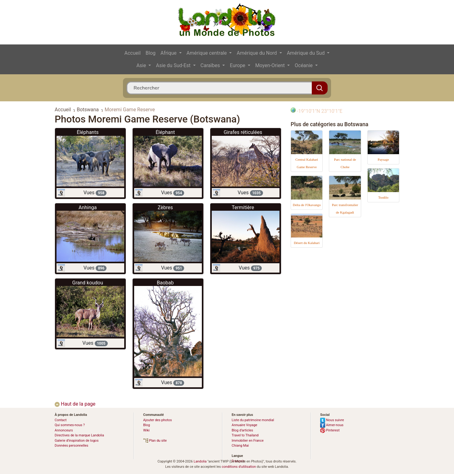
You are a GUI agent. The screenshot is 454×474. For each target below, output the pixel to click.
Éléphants (87, 132)
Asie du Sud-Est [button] (174, 65)
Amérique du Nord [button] (257, 53)
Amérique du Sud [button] (306, 53)
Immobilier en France (248, 441)
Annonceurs (64, 430)
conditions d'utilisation (239, 467)
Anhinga (88, 207)
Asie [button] (141, 65)
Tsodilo (383, 197)
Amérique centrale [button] (207, 53)
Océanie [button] (304, 65)
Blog (151, 53)
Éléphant (165, 132)
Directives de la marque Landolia (79, 435)
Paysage (383, 159)
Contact (60, 420)
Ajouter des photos (157, 420)
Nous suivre (332, 420)
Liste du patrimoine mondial (253, 420)
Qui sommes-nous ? (70, 425)
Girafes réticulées (243, 132)
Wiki (146, 430)
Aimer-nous (331, 425)
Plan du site (155, 441)
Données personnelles (71, 446)
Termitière (243, 207)
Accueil (133, 53)
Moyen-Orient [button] (270, 65)
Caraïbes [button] (211, 65)
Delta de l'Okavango (307, 205)
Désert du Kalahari (307, 243)
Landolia (200, 461)
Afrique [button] (169, 53)
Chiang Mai (240, 446)
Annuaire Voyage (244, 425)
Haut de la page (75, 404)
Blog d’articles (242, 430)
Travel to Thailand (245, 435)
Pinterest (330, 430)
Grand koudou (87, 283)
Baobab (165, 283)
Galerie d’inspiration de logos (76, 441)
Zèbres (165, 207)
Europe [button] (238, 65)
